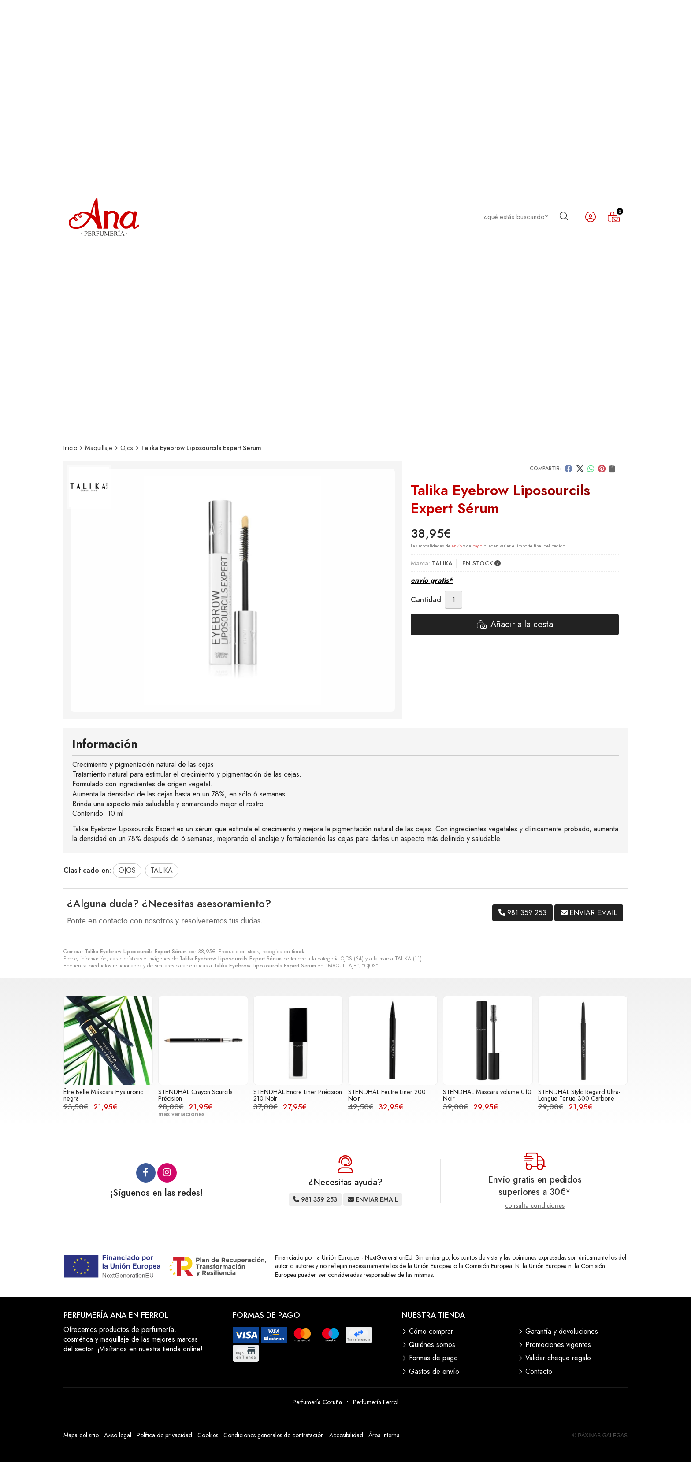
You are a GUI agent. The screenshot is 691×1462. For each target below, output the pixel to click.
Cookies (207, 1435)
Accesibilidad (346, 1435)
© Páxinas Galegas (600, 1435)
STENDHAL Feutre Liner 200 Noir (387, 1094)
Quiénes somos (432, 1345)
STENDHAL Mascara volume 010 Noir (487, 1094)
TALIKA (403, 959)
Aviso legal (117, 1435)
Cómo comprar (431, 1331)
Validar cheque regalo (558, 1358)
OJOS (346, 959)
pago (477, 546)
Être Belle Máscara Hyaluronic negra (103, 1094)
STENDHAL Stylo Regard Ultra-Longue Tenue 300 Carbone (579, 1094)
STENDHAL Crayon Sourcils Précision (195, 1094)
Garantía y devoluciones (561, 1331)
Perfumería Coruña (317, 1402)
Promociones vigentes (558, 1345)
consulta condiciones (535, 1205)
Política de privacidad (164, 1435)
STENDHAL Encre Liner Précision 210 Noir (297, 1094)
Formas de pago (433, 1358)
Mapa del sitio (81, 1435)
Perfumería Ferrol (375, 1402)
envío (457, 546)
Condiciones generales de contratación (273, 1435)
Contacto (538, 1371)
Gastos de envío (434, 1371)
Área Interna (384, 1435)
